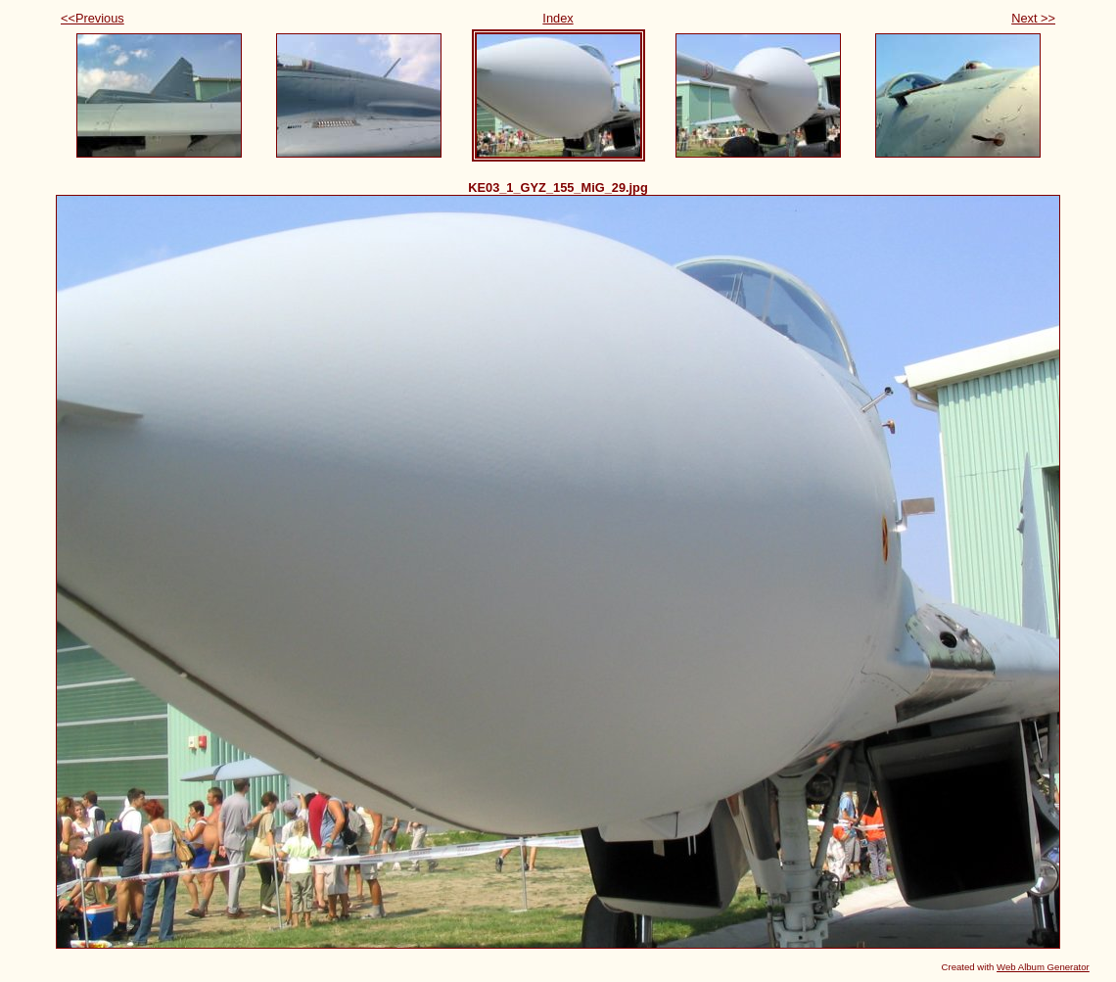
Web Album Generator (1043, 966)
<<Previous (92, 18)
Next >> (1033, 18)
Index (557, 18)
